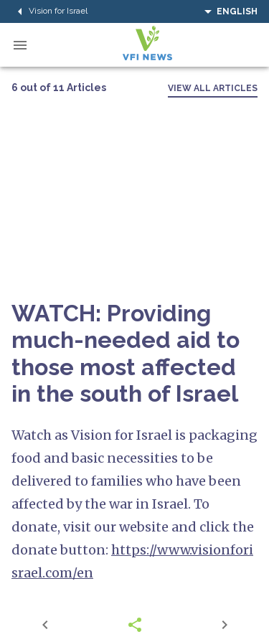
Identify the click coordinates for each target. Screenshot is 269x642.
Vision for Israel (49, 11)
